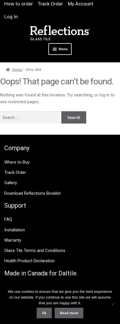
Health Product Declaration (29, 260)
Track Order (50, 4)
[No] (113, 304)
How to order (18, 4)
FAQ (8, 219)
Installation (14, 229)
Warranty (12, 240)
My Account (80, 4)
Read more (69, 313)
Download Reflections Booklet (32, 193)
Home (17, 69)
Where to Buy (16, 162)
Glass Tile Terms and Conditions (34, 250)
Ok (44, 313)
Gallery (10, 182)
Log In (11, 16)
